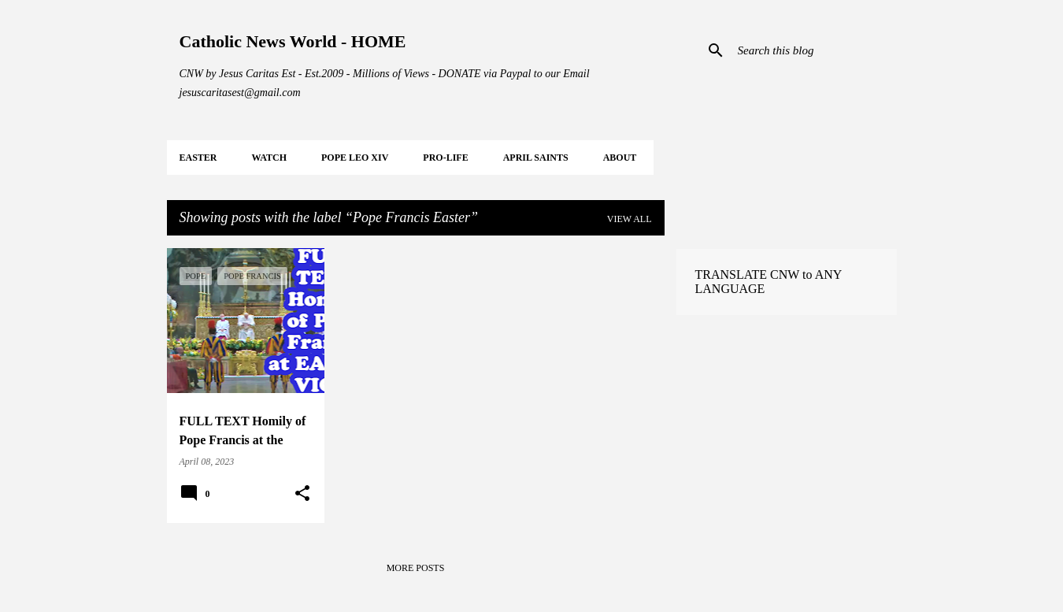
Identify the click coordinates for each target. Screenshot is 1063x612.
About (620, 157)
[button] (302, 494)
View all (629, 218)
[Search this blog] (814, 50)
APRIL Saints (536, 157)
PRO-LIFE (445, 157)
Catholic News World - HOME (293, 41)
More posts (416, 567)
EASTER (198, 157)
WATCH (269, 157)
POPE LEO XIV (354, 157)
